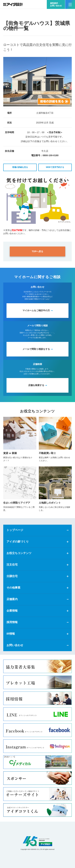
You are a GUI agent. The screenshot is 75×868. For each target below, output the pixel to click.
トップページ (15, 530)
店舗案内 (12, 599)
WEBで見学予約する (55, 167)
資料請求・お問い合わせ (56, 4)
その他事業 (13, 587)
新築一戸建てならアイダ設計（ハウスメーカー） (13, 4)
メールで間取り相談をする (36, 349)
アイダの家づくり (18, 541)
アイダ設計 (37, 841)
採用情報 (12, 622)
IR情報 (11, 633)
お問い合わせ (15, 645)
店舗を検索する (36, 385)
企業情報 (12, 610)
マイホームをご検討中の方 (36, 310)
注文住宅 (12, 564)
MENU (68, 3)
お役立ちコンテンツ (19, 553)
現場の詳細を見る (20, 167)
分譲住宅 (12, 576)
